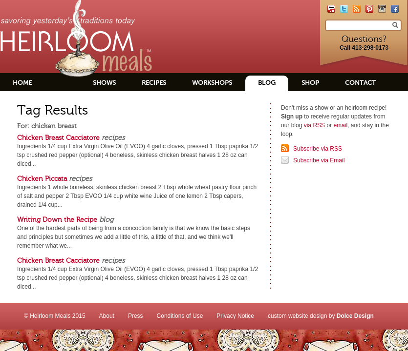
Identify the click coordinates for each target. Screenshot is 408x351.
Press (135, 315)
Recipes (154, 82)
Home (22, 82)
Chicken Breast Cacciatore (58, 137)
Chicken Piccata (42, 178)
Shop (310, 82)
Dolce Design (355, 315)
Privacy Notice (235, 315)
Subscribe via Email (318, 160)
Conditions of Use (180, 315)
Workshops (212, 82)
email (340, 125)
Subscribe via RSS (317, 148)
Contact (360, 82)
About (106, 315)
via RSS (314, 125)
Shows (104, 82)
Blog (267, 82)
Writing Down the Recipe (57, 219)
